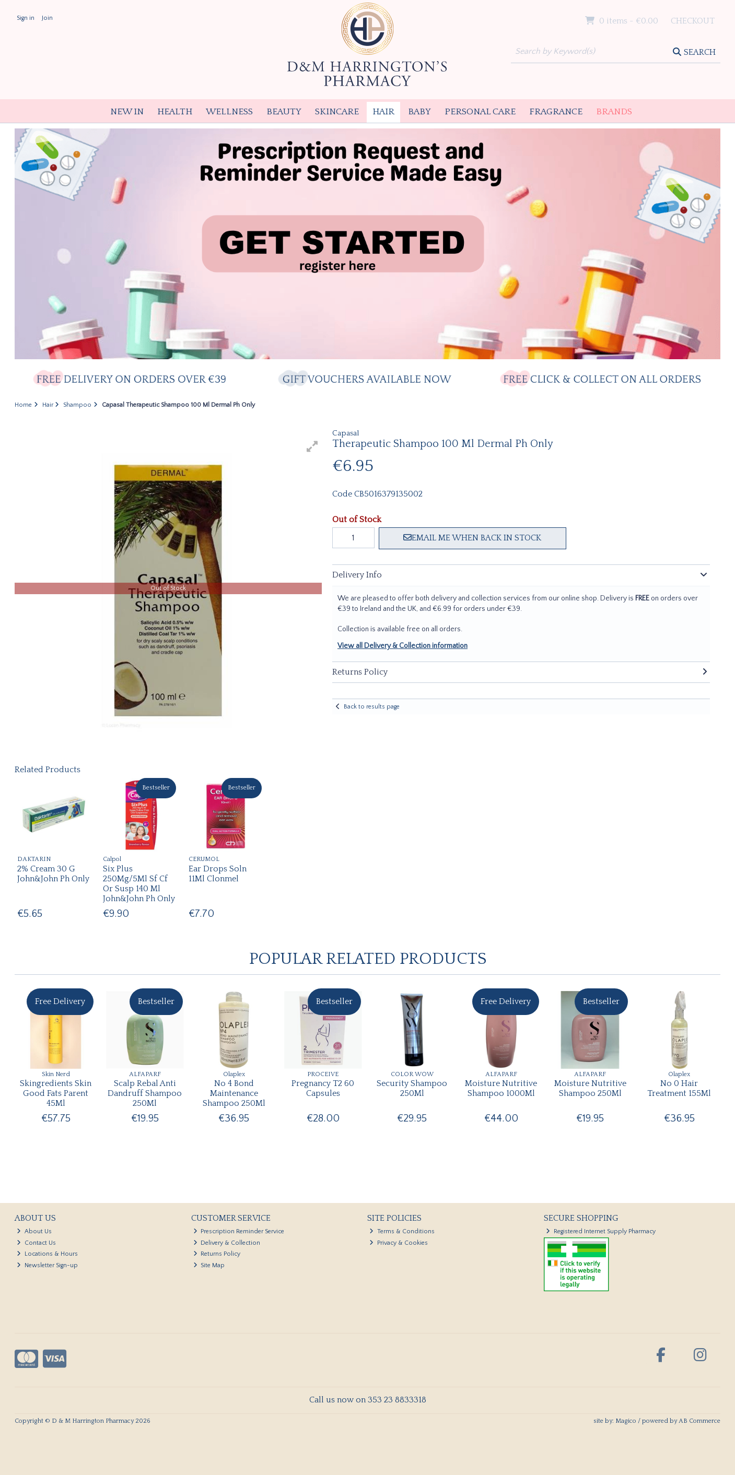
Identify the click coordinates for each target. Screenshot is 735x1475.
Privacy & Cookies (398, 1243)
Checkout (693, 21)
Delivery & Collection (227, 1243)
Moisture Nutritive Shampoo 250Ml (590, 1088)
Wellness (229, 112)
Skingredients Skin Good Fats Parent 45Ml (55, 1093)
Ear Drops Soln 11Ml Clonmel (218, 873)
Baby (419, 112)
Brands (614, 112)
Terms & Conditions (402, 1231)
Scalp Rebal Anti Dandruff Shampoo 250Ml (145, 1093)
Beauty (283, 112)
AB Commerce (699, 1421)
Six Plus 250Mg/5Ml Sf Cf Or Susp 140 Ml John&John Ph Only (139, 884)
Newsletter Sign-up (47, 1265)
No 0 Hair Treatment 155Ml (679, 1088)
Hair (383, 112)
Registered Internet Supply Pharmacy (601, 1231)
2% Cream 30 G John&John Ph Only (53, 873)
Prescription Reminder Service (239, 1231)
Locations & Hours (47, 1253)
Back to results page (372, 706)
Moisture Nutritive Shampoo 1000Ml (501, 1088)
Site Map (209, 1265)
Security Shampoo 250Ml (412, 1088)
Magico (625, 1421)
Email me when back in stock (472, 537)
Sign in (25, 18)
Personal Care (480, 112)
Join (47, 18)
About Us (34, 1231)
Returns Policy (217, 1253)
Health (174, 112)
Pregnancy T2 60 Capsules (322, 1088)
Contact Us (36, 1243)
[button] (312, 446)
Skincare (337, 112)
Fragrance (555, 112)
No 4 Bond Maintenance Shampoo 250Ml (234, 1093)
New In (127, 112)
